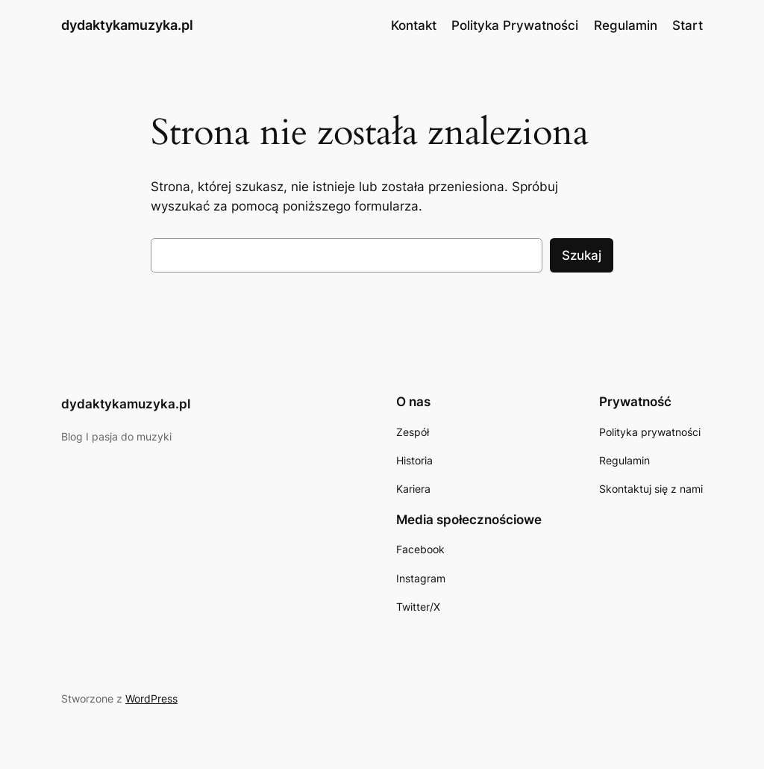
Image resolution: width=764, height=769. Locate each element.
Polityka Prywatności (514, 25)
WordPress (151, 698)
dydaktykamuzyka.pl (127, 25)
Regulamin (625, 25)
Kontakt (413, 25)
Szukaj (581, 255)
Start (687, 25)
